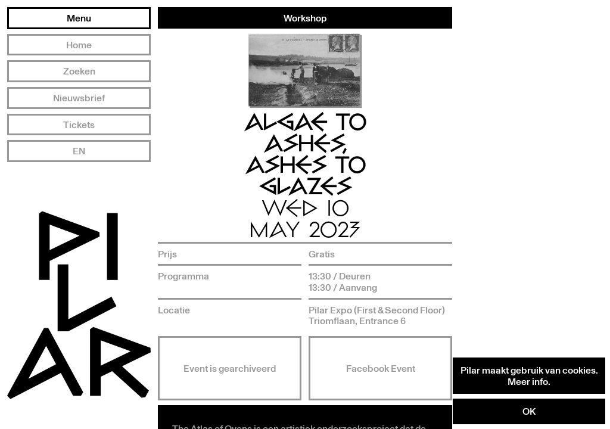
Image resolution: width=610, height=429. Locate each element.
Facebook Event (380, 368)
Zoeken (79, 70)
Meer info (528, 381)
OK (529, 411)
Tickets (79, 124)
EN (79, 150)
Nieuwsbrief (79, 97)
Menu (79, 17)
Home (79, 44)
